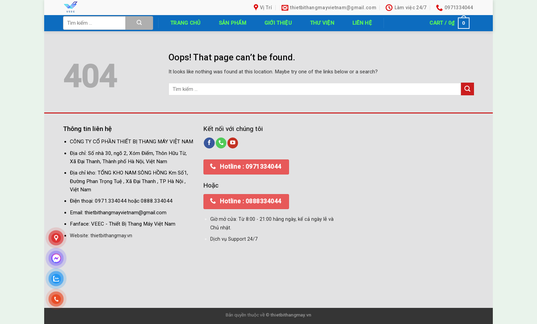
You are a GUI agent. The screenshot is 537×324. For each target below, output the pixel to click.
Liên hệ (362, 23)
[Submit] (139, 23)
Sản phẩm (232, 23)
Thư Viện (322, 23)
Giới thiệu (278, 23)
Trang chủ (185, 23)
